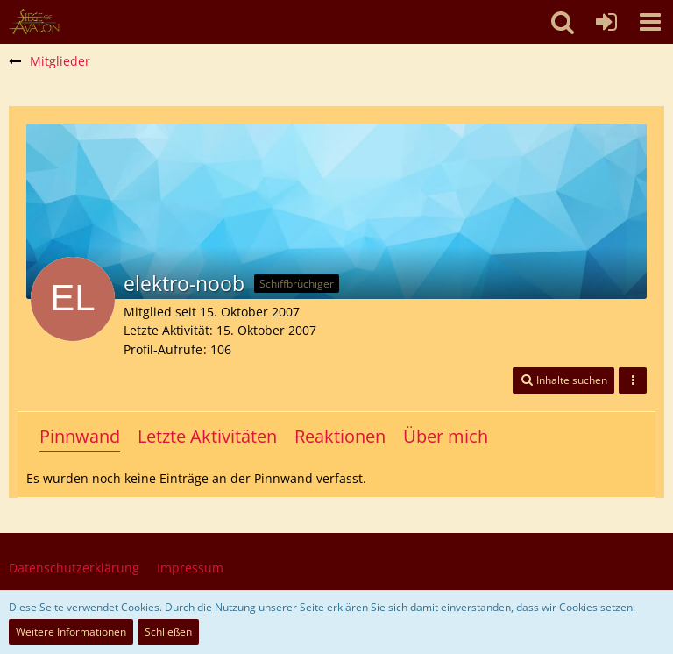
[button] (650, 21)
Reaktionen (340, 436)
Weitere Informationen (71, 631)
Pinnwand (79, 436)
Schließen (168, 631)
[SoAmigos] (34, 21)
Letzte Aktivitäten (207, 436)
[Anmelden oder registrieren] (606, 21)
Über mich (445, 436)
